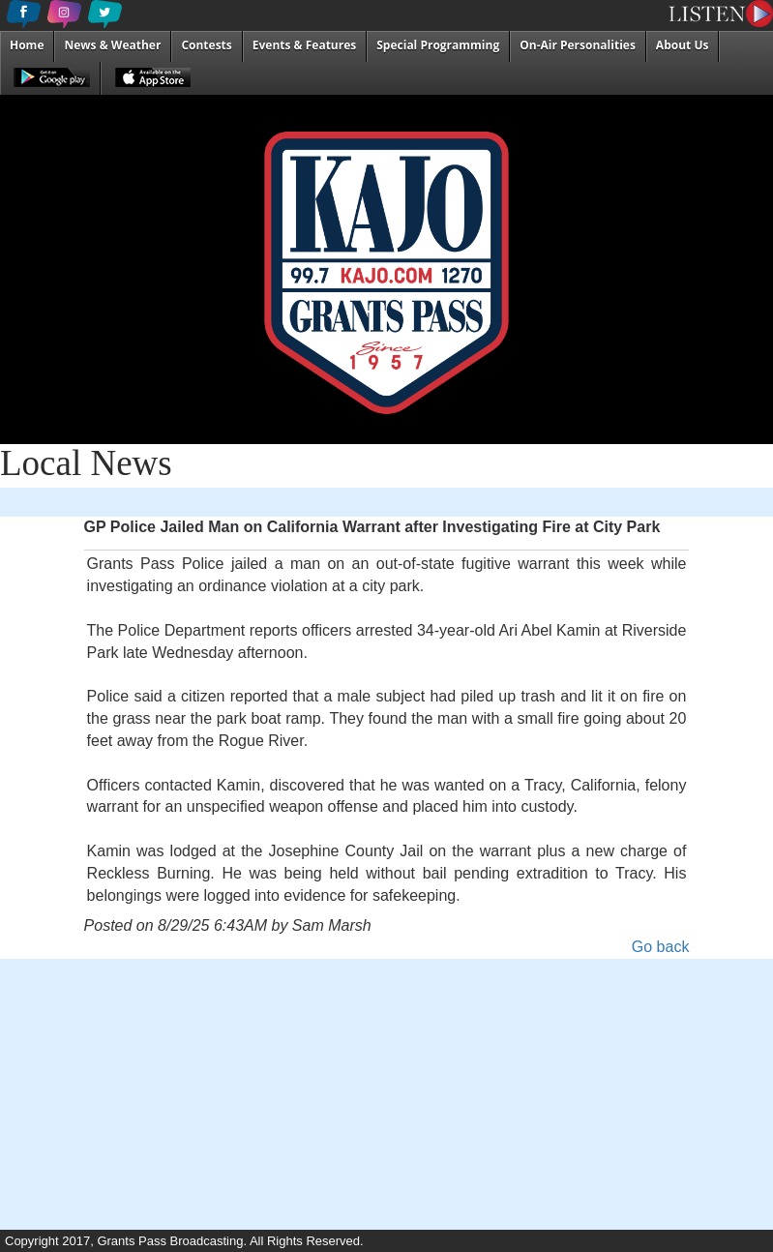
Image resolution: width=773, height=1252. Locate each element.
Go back (661, 947)
